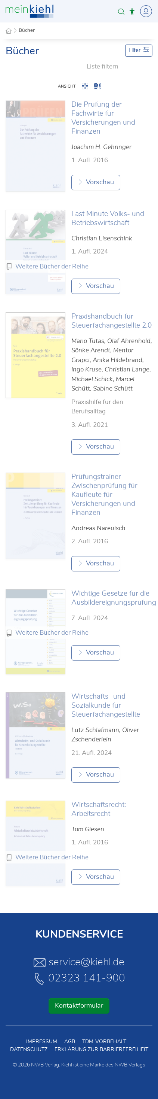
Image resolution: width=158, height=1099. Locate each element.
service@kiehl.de (79, 962)
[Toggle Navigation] (144, 11)
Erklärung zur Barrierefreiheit (101, 1049)
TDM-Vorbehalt (104, 1041)
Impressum (41, 1041)
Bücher (27, 30)
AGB (69, 1041)
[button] (121, 11)
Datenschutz (28, 1049)
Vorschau (96, 182)
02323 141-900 (79, 978)
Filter (138, 50)
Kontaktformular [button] (79, 1005)
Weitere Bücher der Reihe (52, 266)
